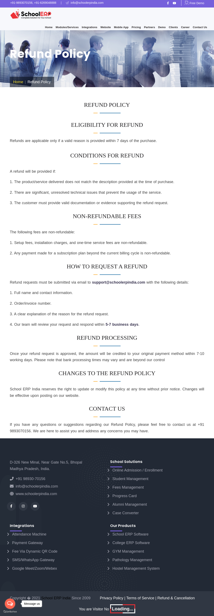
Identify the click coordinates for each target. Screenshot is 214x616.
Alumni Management (129, 504)
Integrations (89, 27)
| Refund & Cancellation (175, 598)
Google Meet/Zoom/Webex (34, 568)
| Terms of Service (139, 598)
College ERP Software (131, 543)
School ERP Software (130, 534)
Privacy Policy (112, 598)
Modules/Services (67, 27)
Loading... (122, 608)
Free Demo (194, 3)
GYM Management (128, 551)
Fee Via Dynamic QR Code (34, 551)
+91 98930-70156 (27, 479)
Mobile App (121, 27)
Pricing (136, 27)
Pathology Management (132, 560)
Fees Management (128, 487)
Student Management (130, 479)
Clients (173, 27)
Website (106, 27)
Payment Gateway (27, 543)
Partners (149, 27)
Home (48, 27)
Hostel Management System (136, 568)
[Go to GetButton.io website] (10, 611)
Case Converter (125, 513)
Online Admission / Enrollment (137, 470)
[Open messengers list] (10, 603)
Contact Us (200, 27)
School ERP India (56, 598)
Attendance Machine (29, 534)
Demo (162, 27)
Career (185, 27)
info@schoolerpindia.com (34, 486)
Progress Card (124, 496)
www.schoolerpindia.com (33, 494)
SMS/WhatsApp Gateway (33, 560)
